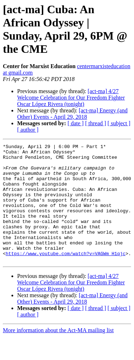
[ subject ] (119, 123)
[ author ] (28, 130)
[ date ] (76, 123)
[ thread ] (95, 123)
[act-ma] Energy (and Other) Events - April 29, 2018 (72, 113)
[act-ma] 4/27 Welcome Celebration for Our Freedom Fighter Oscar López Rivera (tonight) (71, 97)
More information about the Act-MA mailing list (58, 354)
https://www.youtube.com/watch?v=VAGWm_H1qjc (65, 276)
